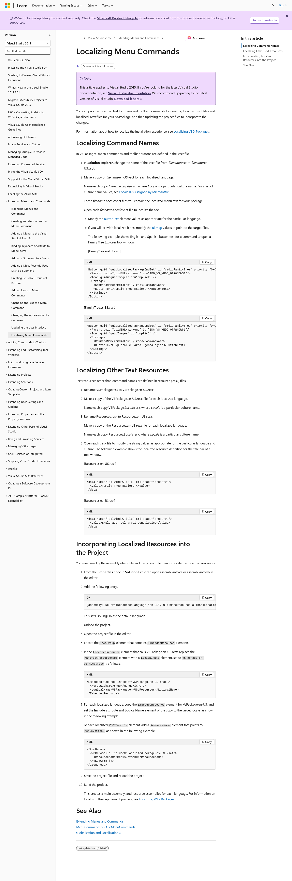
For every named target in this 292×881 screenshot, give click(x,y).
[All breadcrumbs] (79, 38)
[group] (150, 283)
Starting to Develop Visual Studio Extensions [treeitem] (28, 77)
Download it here (127, 98)
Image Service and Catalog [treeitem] (24, 144)
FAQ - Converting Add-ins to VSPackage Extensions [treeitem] (26, 114)
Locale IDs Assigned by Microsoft (142, 192)
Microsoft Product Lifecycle (117, 18)
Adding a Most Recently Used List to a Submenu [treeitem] (29, 268)
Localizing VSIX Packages (191, 131)
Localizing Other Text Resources (262, 51)
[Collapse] (49, 35)
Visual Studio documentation (129, 93)
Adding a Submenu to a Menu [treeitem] (30, 258)
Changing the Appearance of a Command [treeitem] (30, 317)
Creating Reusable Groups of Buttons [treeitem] (29, 280)
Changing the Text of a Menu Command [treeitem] (29, 305)
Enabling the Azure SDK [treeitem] (23, 194)
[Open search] (273, 5)
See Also (248, 65)
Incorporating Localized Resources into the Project (259, 58)
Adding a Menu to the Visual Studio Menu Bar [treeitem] (29, 235)
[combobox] (28, 43)
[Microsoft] (7, 5)
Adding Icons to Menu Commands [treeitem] (25, 292)
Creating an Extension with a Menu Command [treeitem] (29, 223)
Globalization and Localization (97, 832)
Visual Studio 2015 (99, 38)
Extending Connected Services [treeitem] (27, 164)
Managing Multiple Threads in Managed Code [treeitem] (26, 154)
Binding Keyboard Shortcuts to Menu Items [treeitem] (30, 248)
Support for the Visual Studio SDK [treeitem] (29, 179)
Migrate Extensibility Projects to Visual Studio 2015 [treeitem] (27, 102)
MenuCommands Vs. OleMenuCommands (105, 827)
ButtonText (111, 218)
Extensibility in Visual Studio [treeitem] (25, 186)
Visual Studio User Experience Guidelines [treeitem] (26, 127)
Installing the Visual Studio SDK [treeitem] (27, 67)
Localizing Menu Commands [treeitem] (29, 335)
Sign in (283, 5)
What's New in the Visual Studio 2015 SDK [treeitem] (28, 89)
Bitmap (157, 227)
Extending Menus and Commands (138, 38)
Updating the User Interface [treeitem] (28, 327)
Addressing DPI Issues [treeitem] (21, 137)
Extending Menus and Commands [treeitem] (24, 211)
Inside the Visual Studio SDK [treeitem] (25, 171)
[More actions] (212, 38)
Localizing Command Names (261, 46)
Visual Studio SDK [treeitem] (19, 60)
